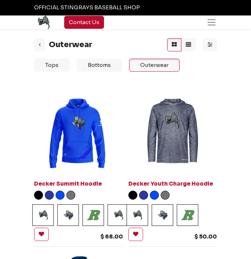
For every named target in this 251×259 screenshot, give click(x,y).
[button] (41, 234)
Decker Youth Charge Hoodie (170, 183)
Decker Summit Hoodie (68, 183)
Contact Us (84, 22)
